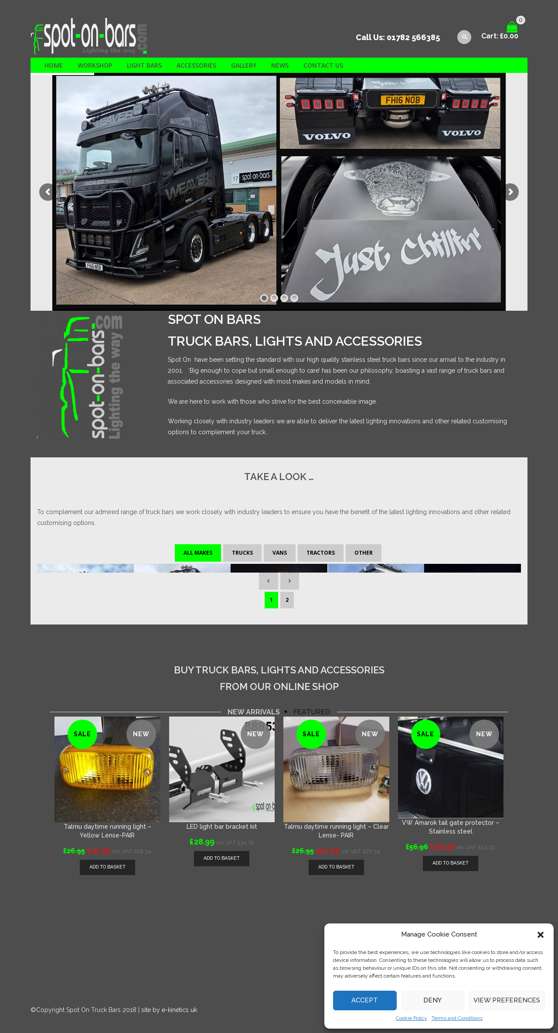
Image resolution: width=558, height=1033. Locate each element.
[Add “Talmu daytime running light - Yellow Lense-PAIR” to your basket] (107, 858)
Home (53, 65)
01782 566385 (413, 37)
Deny (432, 1000)
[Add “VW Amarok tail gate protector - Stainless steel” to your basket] (450, 854)
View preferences (506, 1000)
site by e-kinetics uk (169, 1001)
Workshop (95, 65)
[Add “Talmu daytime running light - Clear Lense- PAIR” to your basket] (336, 858)
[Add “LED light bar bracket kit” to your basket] (221, 850)
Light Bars (144, 65)
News (280, 65)
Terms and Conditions (457, 1018)
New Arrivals (254, 703)
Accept (364, 1000)
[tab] (253, 703)
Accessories (196, 65)
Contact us (323, 65)
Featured (311, 703)
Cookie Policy (411, 1018)
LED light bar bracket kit (222, 817)
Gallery (243, 65)
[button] (540, 934)
